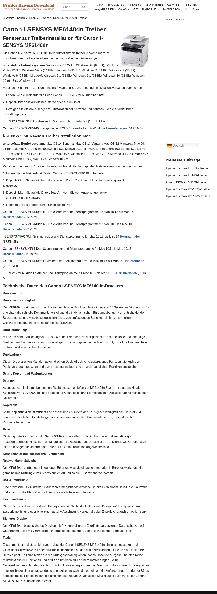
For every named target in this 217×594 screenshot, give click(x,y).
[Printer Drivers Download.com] (29, 6)
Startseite (8, 17)
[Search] (70, 7)
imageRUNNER (104, 9)
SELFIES (191, 4)
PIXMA (99, 4)
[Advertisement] (190, 78)
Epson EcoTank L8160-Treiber (186, 175)
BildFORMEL (150, 9)
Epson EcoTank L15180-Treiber (187, 168)
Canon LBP (174, 4)
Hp (186, 9)
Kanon (21, 17)
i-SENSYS (134, 4)
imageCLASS (116, 4)
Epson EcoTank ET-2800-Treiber (188, 196)
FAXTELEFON (172, 9)
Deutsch (175, 146)
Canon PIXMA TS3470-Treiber (186, 182)
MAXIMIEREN (154, 4)
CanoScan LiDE (128, 9)
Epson (197, 9)
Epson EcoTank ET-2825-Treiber (188, 189)
